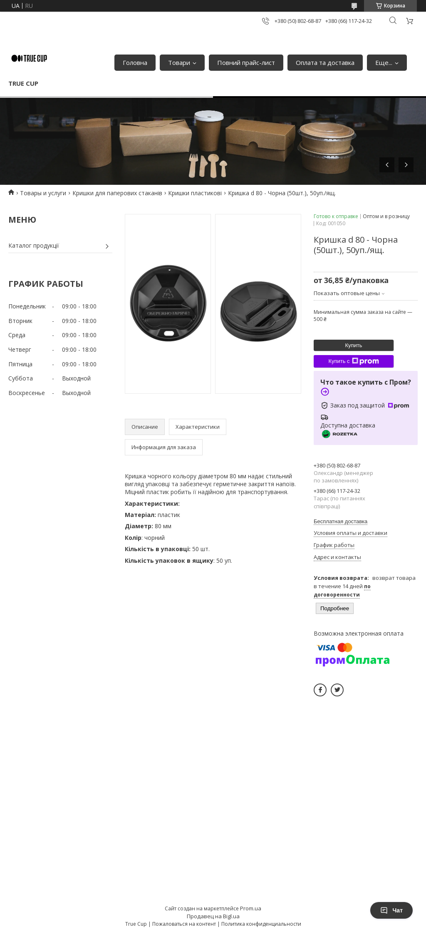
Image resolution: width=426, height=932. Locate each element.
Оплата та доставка (325, 62)
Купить (353, 345)
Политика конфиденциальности (261, 923)
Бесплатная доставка (340, 521)
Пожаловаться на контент (184, 923)
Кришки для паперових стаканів (117, 193)
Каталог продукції (33, 245)
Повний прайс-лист (246, 62)
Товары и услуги (43, 193)
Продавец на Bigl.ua (213, 916)
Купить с (353, 361)
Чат (391, 910)
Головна (135, 62)
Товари (179, 62)
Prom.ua (250, 908)
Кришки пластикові (195, 193)
